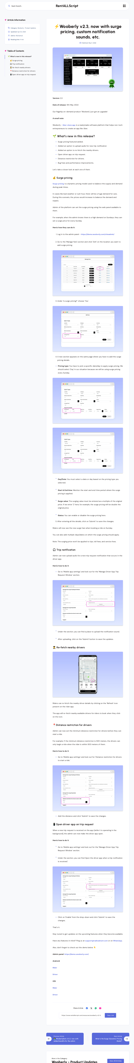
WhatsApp (57, 946)
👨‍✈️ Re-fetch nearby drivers (20, 69)
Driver (55, 979)
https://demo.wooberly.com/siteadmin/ (98, 236)
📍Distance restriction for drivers (22, 73)
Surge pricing (58, 186)
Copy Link (110, 1020)
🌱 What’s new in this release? (20, 58)
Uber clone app (69, 127)
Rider (55, 973)
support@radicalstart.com (96, 942)
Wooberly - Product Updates (27, 30)
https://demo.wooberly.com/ (76, 959)
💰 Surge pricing (16, 62)
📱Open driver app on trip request (23, 76)
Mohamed (19, 38)
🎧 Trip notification (17, 66)
